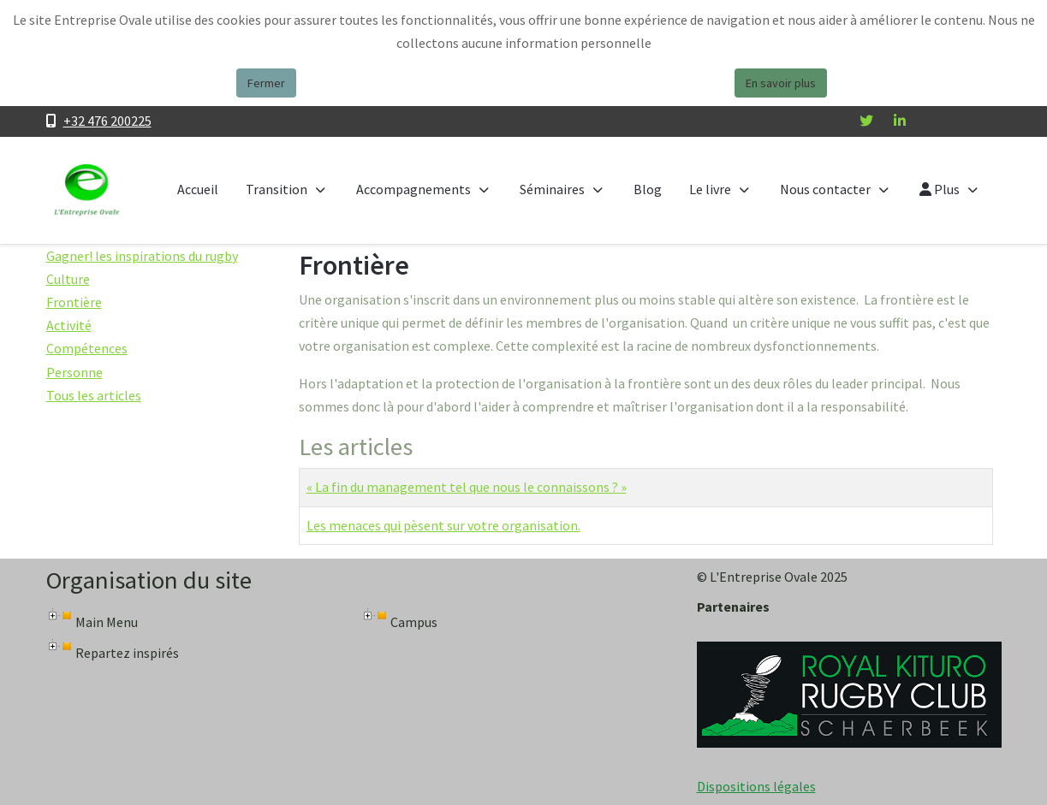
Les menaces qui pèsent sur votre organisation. (443, 525)
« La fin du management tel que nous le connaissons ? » (466, 486)
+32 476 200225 (107, 120)
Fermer (266, 83)
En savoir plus (781, 83)
